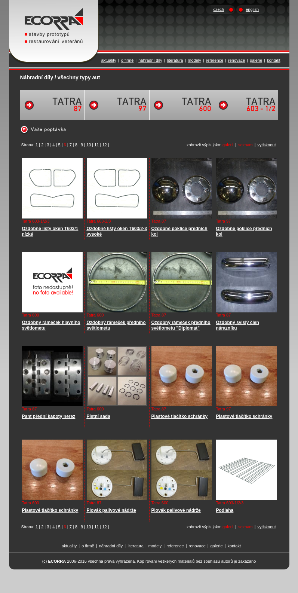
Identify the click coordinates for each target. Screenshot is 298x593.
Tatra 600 (30, 315)
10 (88, 145)
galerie (256, 60)
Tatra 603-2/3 (99, 221)
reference (214, 60)
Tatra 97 (223, 221)
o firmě (127, 60)
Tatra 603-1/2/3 (36, 221)
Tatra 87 (158, 221)
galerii (227, 145)
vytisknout (267, 145)
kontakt (273, 60)
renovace (236, 60)
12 (104, 145)
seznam (245, 145)
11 (96, 145)
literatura (175, 60)
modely (194, 60)
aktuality (108, 60)
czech (218, 9)
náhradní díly (150, 60)
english (252, 9)
